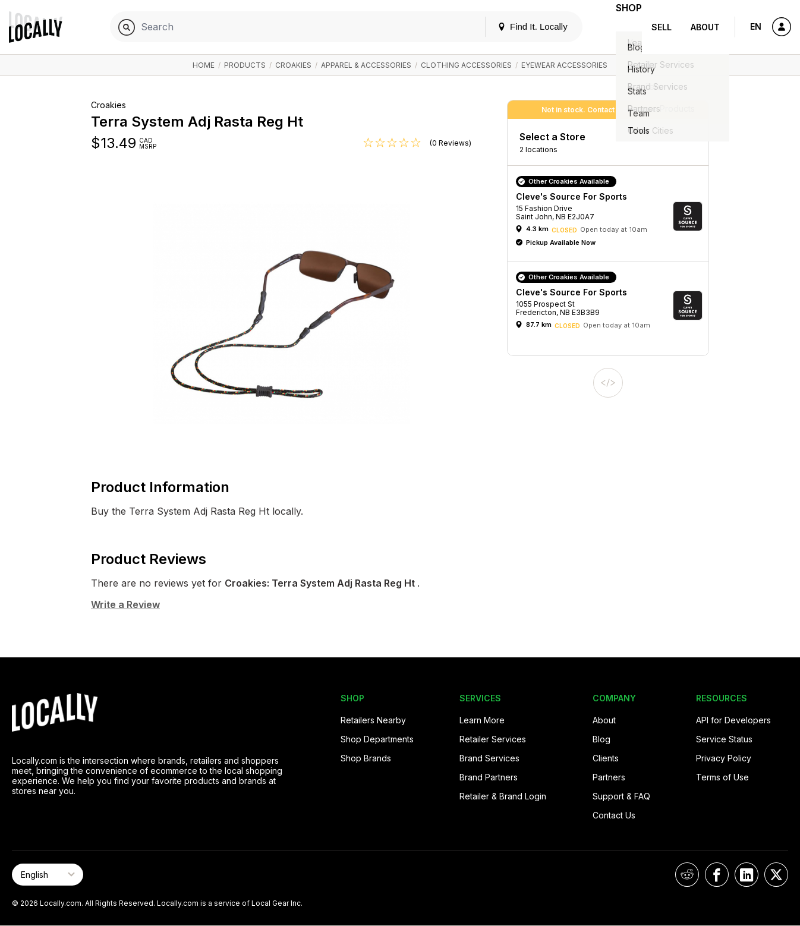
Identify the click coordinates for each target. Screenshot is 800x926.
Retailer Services (492, 739)
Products (245, 65)
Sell (661, 27)
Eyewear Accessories (564, 65)
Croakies (293, 65)
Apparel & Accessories (366, 65)
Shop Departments (377, 739)
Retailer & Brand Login (502, 796)
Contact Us (614, 815)
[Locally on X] (776, 874)
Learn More (482, 720)
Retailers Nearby (373, 720)
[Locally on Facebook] (717, 874)
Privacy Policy (723, 758)
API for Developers (733, 720)
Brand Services (489, 758)
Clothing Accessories (466, 65)
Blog (601, 739)
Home (204, 65)
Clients (606, 758)
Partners (609, 777)
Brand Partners (488, 777)
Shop (620, 27)
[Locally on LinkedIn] (746, 874)
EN (755, 26)
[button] (612, 216)
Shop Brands (366, 758)
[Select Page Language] (47, 875)
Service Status (724, 739)
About (705, 27)
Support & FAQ (621, 796)
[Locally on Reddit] (687, 874)
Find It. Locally (516, 26)
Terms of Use (722, 777)
